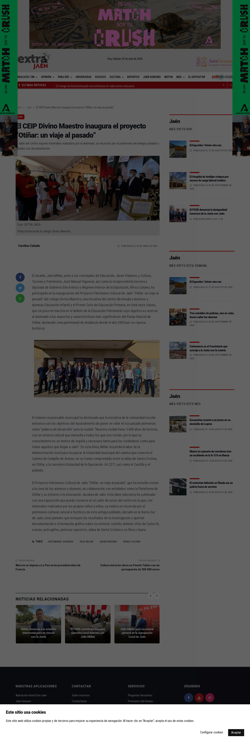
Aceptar (236, 732)
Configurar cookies (211, 732)
